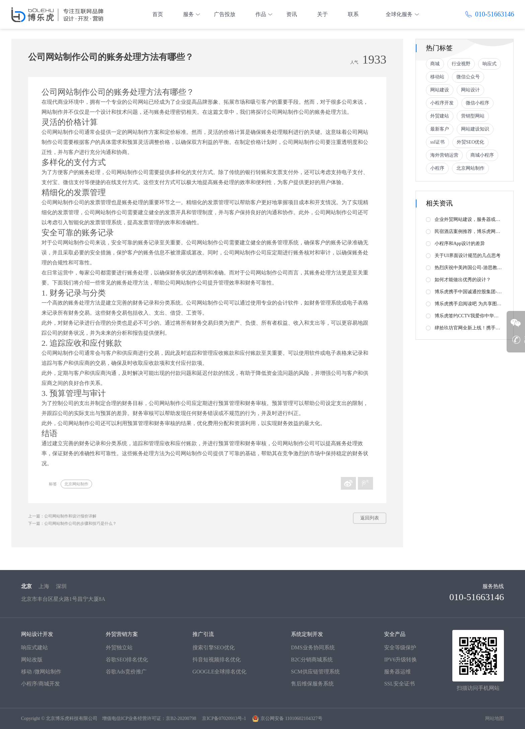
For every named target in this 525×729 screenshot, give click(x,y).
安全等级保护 (400, 647)
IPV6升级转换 (400, 659)
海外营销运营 (444, 155)
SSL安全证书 (399, 683)
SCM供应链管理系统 (315, 671)
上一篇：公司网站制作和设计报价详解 (62, 516)
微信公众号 (468, 76)
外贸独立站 (119, 647)
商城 (435, 63)
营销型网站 (472, 115)
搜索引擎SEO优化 (214, 647)
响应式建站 (34, 647)
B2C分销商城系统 (312, 659)
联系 (353, 14)
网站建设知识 (475, 129)
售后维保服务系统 (312, 683)
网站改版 (32, 659)
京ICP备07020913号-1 (224, 718)
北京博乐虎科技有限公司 (71, 718)
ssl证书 (437, 142)
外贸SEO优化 (470, 142)
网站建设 (439, 89)
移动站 (437, 76)
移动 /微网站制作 (41, 671)
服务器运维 (397, 671)
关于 (322, 14)
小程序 (437, 168)
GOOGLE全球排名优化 (220, 671)
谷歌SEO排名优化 (127, 659)
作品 (260, 14)
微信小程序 (477, 102)
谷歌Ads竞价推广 (126, 671)
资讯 (291, 14)
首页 (157, 14)
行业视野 (461, 63)
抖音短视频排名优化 (217, 659)
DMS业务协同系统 (313, 647)
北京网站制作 (76, 484)
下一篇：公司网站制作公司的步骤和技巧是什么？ (72, 523)
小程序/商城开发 (40, 683)
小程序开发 (442, 102)
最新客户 (439, 129)
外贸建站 (439, 115)
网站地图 (494, 718)
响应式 (489, 63)
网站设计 (470, 89)
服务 (188, 14)
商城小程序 (482, 155)
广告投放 (224, 14)
